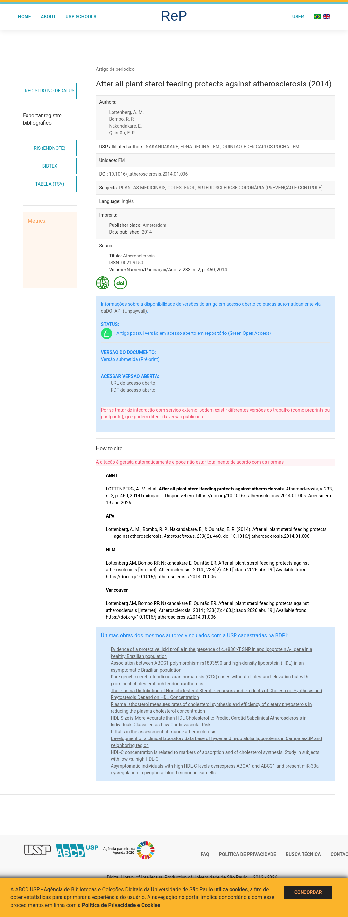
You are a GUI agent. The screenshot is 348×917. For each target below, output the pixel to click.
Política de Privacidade (247, 854)
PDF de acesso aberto (133, 390)
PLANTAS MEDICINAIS (142, 187)
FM (121, 160)
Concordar (308, 892)
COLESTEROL (181, 187)
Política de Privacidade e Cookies (121, 905)
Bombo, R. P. (121, 119)
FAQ (205, 854)
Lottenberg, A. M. (126, 112)
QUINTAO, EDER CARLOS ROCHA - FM (261, 146)
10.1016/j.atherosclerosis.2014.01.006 (148, 174)
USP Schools (81, 16)
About (48, 16)
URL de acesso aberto (133, 383)
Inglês (128, 201)
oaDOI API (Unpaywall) (124, 311)
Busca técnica (303, 854)
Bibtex (49, 166)
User (298, 16)
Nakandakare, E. (125, 126)
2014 (147, 232)
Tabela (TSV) (49, 184)
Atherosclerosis (139, 255)
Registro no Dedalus (49, 90)
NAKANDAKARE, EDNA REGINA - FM (183, 146)
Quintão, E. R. (122, 132)
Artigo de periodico (115, 69)
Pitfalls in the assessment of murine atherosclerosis (164, 731)
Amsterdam (154, 225)
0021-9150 (132, 262)
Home (24, 16)
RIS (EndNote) (49, 148)
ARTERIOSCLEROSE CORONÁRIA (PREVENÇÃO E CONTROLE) (259, 187)
